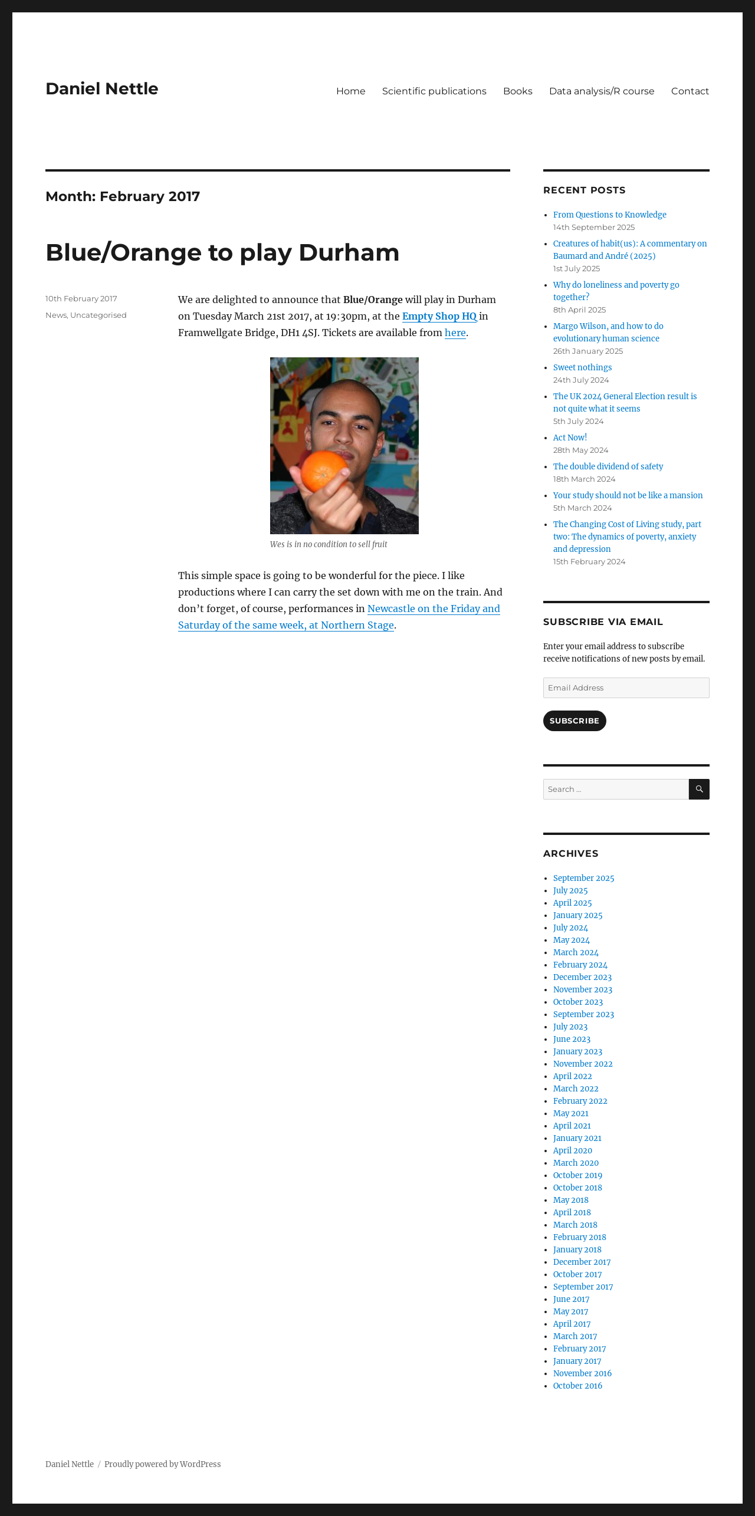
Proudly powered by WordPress (162, 1464)
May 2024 (571, 940)
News (56, 315)
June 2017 (571, 1299)
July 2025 (570, 891)
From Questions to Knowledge (610, 215)
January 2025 (578, 915)
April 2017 (572, 1324)
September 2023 (583, 1014)
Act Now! (570, 438)
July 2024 (570, 928)
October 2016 (578, 1386)
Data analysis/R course (602, 91)
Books (518, 91)
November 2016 (582, 1374)
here (455, 332)
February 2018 (579, 1237)
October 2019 (578, 1175)
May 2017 (571, 1312)
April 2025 (572, 903)
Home (351, 91)
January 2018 (577, 1250)
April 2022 (572, 1076)
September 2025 (584, 878)
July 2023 (570, 1027)
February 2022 (580, 1101)
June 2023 (571, 1039)
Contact (690, 91)
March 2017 (575, 1336)
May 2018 (571, 1200)
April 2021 (572, 1126)
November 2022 (583, 1064)
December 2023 (582, 977)
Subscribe (574, 720)
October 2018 (577, 1188)
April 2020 (572, 1151)
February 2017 (579, 1349)
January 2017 (577, 1361)
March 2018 (575, 1225)
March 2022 (576, 1089)
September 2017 (583, 1287)
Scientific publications (434, 91)
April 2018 (572, 1213)
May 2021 (571, 1114)
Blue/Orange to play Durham (222, 252)
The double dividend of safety (608, 467)
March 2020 (576, 1163)
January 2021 (577, 1138)
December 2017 (582, 1262)
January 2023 (577, 1052)
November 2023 (582, 990)
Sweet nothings (582, 368)
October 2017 (577, 1275)
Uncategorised (98, 315)
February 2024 (580, 965)
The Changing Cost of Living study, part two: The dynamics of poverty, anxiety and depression (627, 536)
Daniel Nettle (102, 88)
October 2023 (578, 1002)
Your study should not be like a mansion (628, 496)
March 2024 (576, 953)
